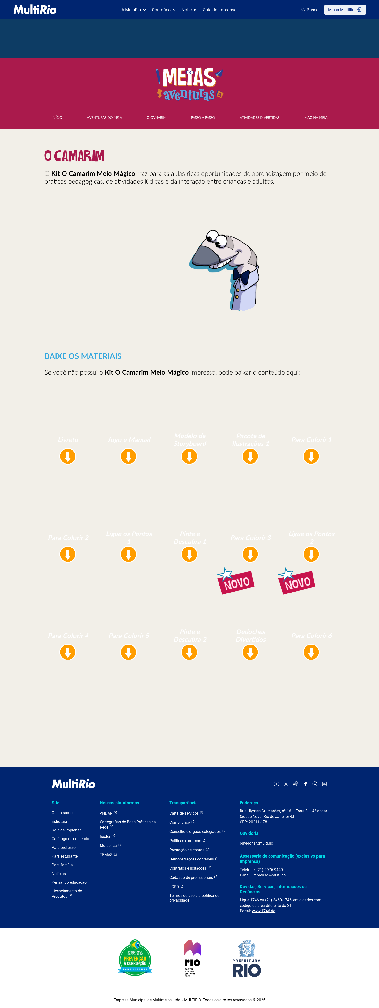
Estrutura (59, 821)
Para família (62, 865)
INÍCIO (57, 117)
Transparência (183, 802)
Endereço (249, 802)
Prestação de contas (189, 849)
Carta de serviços (186, 812)
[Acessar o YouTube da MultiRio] (276, 784)
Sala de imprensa (66, 830)
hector (107, 836)
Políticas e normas (187, 840)
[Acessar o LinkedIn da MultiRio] (324, 784)
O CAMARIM (156, 117)
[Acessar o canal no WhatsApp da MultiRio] (315, 784)
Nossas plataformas (119, 802)
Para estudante (65, 856)
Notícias (189, 9)
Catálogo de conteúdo (70, 839)
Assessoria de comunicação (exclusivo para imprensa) (282, 858)
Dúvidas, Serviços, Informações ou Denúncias (273, 889)
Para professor (64, 847)
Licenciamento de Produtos (67, 894)
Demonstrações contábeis (194, 858)
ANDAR (108, 812)
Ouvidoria (249, 833)
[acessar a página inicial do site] (35, 9)
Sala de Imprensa (220, 9)
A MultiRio (133, 9)
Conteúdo (164, 9)
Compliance (182, 822)
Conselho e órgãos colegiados (197, 831)
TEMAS (108, 854)
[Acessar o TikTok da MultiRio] (296, 784)
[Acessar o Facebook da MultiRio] (305, 784)
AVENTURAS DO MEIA (104, 117)
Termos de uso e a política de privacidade (194, 898)
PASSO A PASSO (203, 117)
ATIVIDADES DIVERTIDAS (259, 117)
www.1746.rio (263, 911)
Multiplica (111, 845)
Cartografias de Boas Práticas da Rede (128, 825)
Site (55, 802)
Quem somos (63, 812)
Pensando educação (69, 882)
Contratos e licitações (190, 868)
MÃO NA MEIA (315, 117)
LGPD (176, 886)
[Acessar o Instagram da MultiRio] (286, 784)
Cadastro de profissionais (193, 877)
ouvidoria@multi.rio (256, 843)
